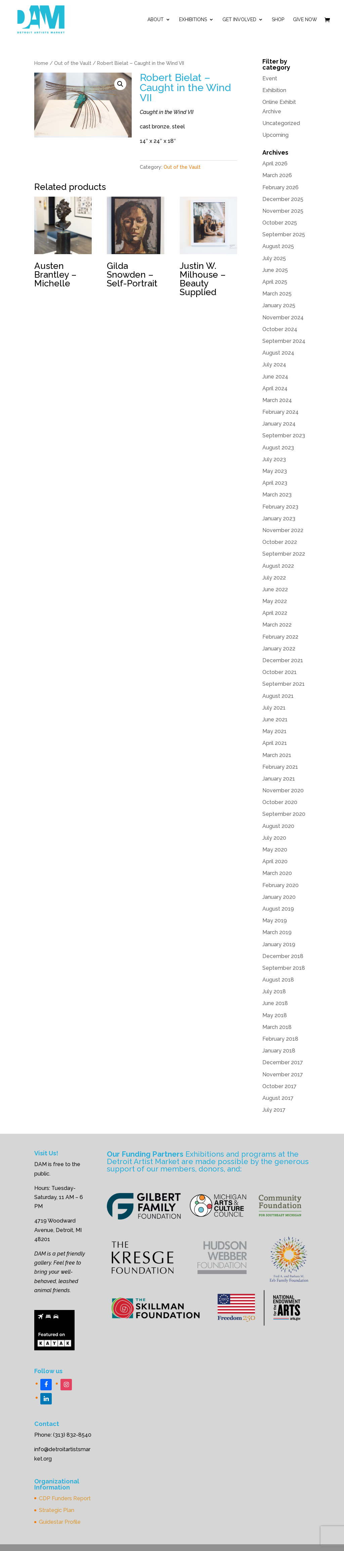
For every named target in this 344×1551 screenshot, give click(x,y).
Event (269, 78)
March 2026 (277, 175)
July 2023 (274, 459)
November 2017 (282, 1074)
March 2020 (277, 873)
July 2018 (274, 991)
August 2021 (278, 696)
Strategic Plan (56, 1510)
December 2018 (282, 956)
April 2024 (275, 388)
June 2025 (275, 270)
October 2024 (279, 329)
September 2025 (283, 234)
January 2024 (279, 424)
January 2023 (278, 518)
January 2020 (279, 897)
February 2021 (280, 767)
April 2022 (274, 613)
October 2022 (279, 542)
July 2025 (274, 258)
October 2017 (279, 1086)
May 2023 (274, 471)
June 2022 (275, 589)
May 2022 (274, 601)
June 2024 (275, 376)
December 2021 (282, 660)
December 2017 (282, 1062)
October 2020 (279, 802)
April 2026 (275, 163)
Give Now (305, 19)
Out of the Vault (72, 63)
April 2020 (275, 861)
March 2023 (277, 494)
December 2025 (282, 199)
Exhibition (274, 90)
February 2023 (280, 507)
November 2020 (283, 790)
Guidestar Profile (60, 1522)
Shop (278, 19)
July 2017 (274, 1110)
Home (41, 63)
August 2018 (278, 980)
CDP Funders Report (65, 1498)
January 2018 (278, 1050)
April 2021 (274, 743)
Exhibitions (193, 19)
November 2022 (282, 530)
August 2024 (278, 353)
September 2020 (283, 814)
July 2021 (274, 708)
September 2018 (283, 968)
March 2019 (277, 932)
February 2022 (280, 637)
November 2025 (282, 211)
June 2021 (275, 719)
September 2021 (283, 684)
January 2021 (278, 779)
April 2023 (274, 483)
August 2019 (278, 909)
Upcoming (275, 135)
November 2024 (283, 317)
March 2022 (277, 625)
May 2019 (274, 920)
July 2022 (274, 577)
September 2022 (283, 554)
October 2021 (279, 672)
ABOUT (155, 19)
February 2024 (280, 412)
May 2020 (274, 849)
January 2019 (278, 944)
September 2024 (283, 341)
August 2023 (278, 447)
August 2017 (278, 1098)
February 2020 (280, 885)
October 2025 (279, 223)
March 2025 (277, 293)
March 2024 (277, 400)
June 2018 (275, 1003)
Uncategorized (281, 123)
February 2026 (280, 187)
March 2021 (276, 755)
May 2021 (274, 731)
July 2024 (274, 364)
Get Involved (239, 19)
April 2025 (274, 282)
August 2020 (278, 826)
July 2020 (274, 838)
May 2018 (274, 1015)
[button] (120, 84)
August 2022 (278, 566)
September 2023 (283, 435)
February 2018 (280, 1039)
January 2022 (278, 648)
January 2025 (278, 305)
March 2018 (277, 1027)
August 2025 (278, 246)
